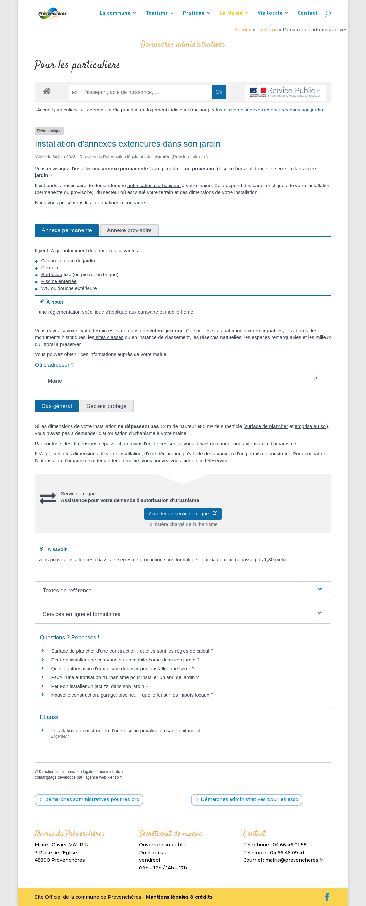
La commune (115, 13)
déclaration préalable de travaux (192, 453)
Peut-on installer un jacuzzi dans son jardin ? (99, 686)
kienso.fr (114, 777)
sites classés (108, 337)
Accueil (242, 30)
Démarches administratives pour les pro (91, 799)
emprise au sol (311, 426)
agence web (95, 777)
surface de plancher (266, 426)
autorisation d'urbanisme (154, 185)
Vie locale (270, 13)
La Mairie (231, 13)
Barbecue (51, 274)
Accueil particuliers (58, 109)
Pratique (194, 13)
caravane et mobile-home (165, 312)
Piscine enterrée (58, 281)
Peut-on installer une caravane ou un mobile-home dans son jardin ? (125, 659)
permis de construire (268, 453)
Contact (308, 13)
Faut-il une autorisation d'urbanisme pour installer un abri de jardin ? (125, 677)
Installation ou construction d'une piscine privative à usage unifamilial (125, 730)
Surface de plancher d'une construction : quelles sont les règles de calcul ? (132, 651)
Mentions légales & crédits (179, 897)
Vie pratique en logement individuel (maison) (162, 109)
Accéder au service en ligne (183, 513)
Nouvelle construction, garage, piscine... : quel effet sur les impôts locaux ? (132, 695)
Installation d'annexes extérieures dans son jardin (269, 109)
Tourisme (157, 13)
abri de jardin (81, 260)
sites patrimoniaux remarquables (247, 330)
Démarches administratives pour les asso (249, 799)
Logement (95, 109)
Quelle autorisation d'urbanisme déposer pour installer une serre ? (122, 668)
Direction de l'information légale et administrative (81, 771)
